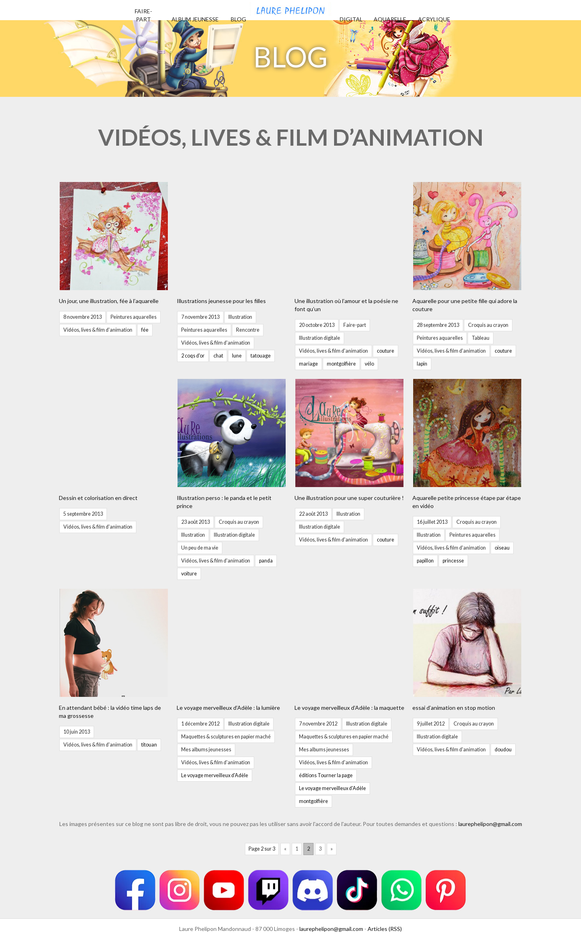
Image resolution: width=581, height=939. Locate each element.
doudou (503, 750)
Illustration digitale (319, 338)
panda (266, 561)
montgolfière (341, 364)
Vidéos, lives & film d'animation (97, 330)
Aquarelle (390, 19)
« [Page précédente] (285, 849)
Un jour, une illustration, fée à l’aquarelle (109, 300)
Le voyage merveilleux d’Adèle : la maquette (349, 707)
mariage (308, 364)
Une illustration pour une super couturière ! (349, 497)
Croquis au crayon (488, 325)
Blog (238, 19)
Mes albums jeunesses (206, 750)
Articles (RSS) (385, 928)
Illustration (240, 317)
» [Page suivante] (331, 849)
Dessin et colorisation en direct (98, 497)
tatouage (261, 356)
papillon (425, 561)
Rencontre (247, 330)
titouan (149, 745)
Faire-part (354, 325)
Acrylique (434, 19)
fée (144, 330)
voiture (189, 574)
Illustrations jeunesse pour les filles (221, 300)
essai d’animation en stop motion (453, 707)
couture (385, 351)
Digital (351, 19)
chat (218, 356)
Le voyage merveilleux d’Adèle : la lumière (228, 707)
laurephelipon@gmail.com (490, 823)
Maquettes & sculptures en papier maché (226, 737)
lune (237, 356)
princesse (453, 561)
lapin (422, 364)
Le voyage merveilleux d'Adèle (214, 775)
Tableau (480, 338)
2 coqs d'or (193, 356)
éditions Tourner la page (326, 775)
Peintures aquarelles (134, 317)
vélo (369, 364)
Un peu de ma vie (199, 548)
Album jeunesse (195, 19)
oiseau (502, 548)
